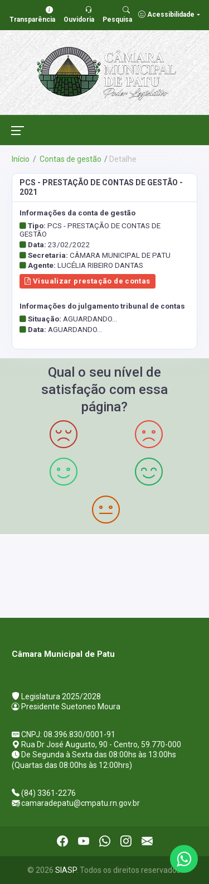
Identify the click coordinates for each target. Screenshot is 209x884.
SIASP (65, 870)
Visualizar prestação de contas (87, 281)
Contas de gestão (69, 159)
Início (21, 159)
